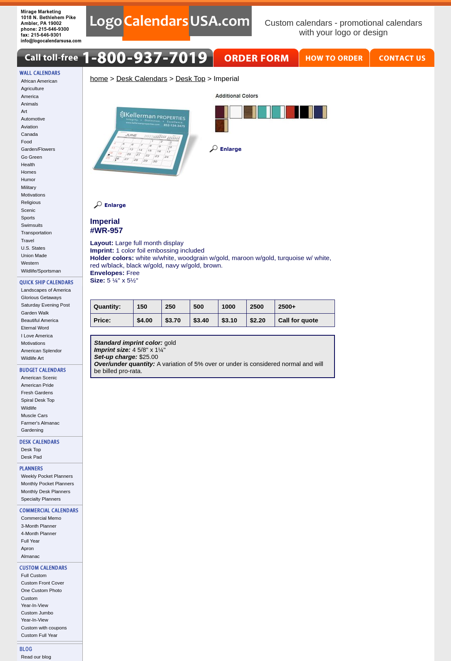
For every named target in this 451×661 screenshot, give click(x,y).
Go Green (31, 157)
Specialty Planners (41, 498)
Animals (29, 103)
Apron (27, 548)
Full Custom (34, 575)
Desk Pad (31, 457)
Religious (31, 202)
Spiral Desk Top (38, 400)
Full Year (30, 540)
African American (39, 81)
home (99, 78)
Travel (28, 240)
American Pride (37, 385)
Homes (28, 172)
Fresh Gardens (37, 392)
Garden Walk (35, 312)
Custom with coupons (44, 627)
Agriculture (32, 88)
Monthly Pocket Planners (47, 483)
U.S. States (33, 248)
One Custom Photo (41, 590)
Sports (28, 217)
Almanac (30, 556)
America (30, 96)
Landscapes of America (46, 289)
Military (28, 187)
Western (30, 262)
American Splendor (41, 350)
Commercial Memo (41, 518)
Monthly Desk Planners (45, 491)
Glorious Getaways (41, 297)
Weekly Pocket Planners (47, 476)
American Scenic (39, 377)
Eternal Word (35, 327)
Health (28, 164)
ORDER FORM (256, 58)
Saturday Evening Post (45, 304)
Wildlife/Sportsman (41, 270)
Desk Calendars (141, 78)
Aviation (29, 126)
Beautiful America (40, 320)
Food (26, 141)
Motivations (33, 194)
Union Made (34, 255)
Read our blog (36, 656)
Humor (28, 179)
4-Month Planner (39, 533)
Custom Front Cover (42, 582)
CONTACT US (402, 58)
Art (24, 111)
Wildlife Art (32, 358)
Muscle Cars (34, 415)
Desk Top (31, 449)
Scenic (28, 210)
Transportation (36, 232)
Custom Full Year (39, 635)
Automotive (33, 118)
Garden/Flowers (38, 149)
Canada (29, 134)
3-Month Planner (39, 525)
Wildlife (29, 407)
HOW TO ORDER (334, 58)
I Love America (37, 335)
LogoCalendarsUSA (169, 23)
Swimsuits (32, 225)
